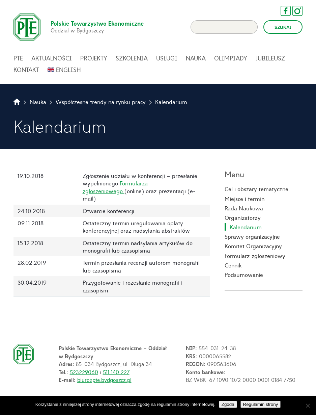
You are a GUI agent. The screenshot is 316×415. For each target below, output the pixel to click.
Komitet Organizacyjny (253, 246)
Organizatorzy (243, 217)
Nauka (196, 58)
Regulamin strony (260, 404)
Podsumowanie (244, 274)
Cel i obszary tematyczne (256, 188)
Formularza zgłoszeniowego (115, 186)
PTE (18, 58)
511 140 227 (116, 371)
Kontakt (26, 70)
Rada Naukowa (244, 208)
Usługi (166, 58)
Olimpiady (230, 58)
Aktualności (51, 58)
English (68, 70)
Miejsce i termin (244, 198)
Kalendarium (246, 227)
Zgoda (228, 404)
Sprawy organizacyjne (252, 236)
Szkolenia (132, 58)
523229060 (84, 371)
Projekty (93, 58)
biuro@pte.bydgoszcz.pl (104, 379)
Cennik (233, 265)
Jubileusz (270, 58)
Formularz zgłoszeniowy (255, 255)
